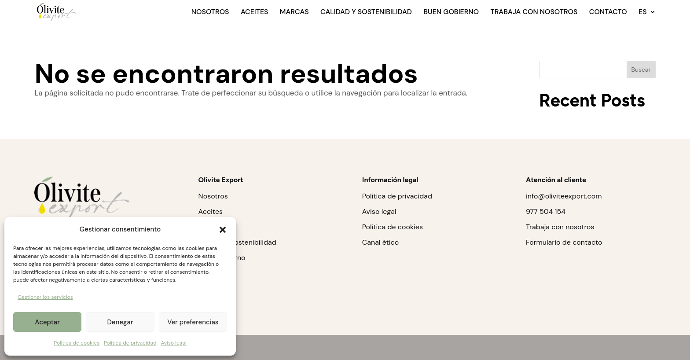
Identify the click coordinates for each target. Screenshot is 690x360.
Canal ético (380, 242)
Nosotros (210, 12)
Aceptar (47, 322)
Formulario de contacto (564, 242)
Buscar (640, 69)
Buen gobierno (451, 12)
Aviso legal (173, 342)
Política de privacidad (130, 342)
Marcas (294, 12)
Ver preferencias (192, 322)
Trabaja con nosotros (533, 12)
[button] (222, 229)
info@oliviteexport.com (564, 196)
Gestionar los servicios (45, 297)
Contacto (608, 12)
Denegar (120, 322)
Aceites (254, 12)
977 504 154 (545, 211)
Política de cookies (76, 342)
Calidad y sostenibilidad (366, 12)
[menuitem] (647, 16)
